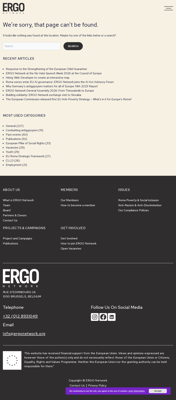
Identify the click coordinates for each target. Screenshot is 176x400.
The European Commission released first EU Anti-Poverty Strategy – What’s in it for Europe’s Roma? (69, 99)
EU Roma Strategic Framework (25, 156)
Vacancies (12, 147)
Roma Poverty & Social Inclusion (138, 200)
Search (73, 46)
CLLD (9, 160)
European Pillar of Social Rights (25, 143)
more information (136, 391)
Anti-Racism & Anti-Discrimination (139, 205)
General (11, 126)
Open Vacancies (71, 248)
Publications (13, 139)
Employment (14, 165)
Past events (13, 134)
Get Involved (69, 238)
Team (6, 205)
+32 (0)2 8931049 (20, 316)
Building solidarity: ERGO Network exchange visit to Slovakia (44, 95)
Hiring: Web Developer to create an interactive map (37, 77)
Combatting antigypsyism (22, 130)
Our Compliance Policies (133, 210)
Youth (9, 152)
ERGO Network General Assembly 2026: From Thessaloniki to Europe (50, 90)
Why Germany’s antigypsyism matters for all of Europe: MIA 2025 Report (52, 86)
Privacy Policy (97, 385)
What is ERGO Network (18, 200)
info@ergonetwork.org (24, 333)
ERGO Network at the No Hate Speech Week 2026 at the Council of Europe (54, 73)
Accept (157, 391)
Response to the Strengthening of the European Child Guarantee (46, 69)
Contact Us (10, 220)
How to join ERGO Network (78, 243)
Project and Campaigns (17, 238)
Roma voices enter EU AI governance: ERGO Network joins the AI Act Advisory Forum (60, 82)
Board (6, 210)
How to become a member (78, 205)
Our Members (70, 200)
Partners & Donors (15, 215)
